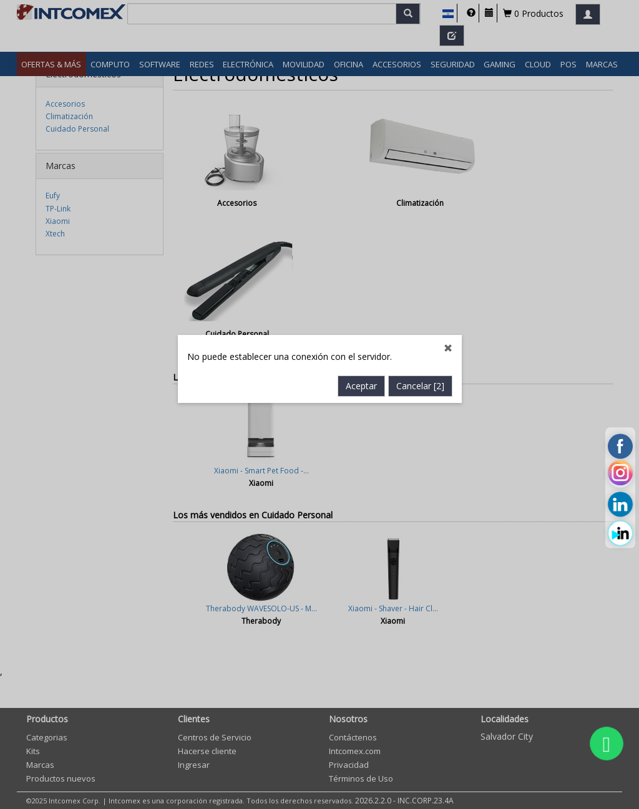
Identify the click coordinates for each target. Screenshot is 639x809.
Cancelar (420, 336)
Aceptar (361, 336)
